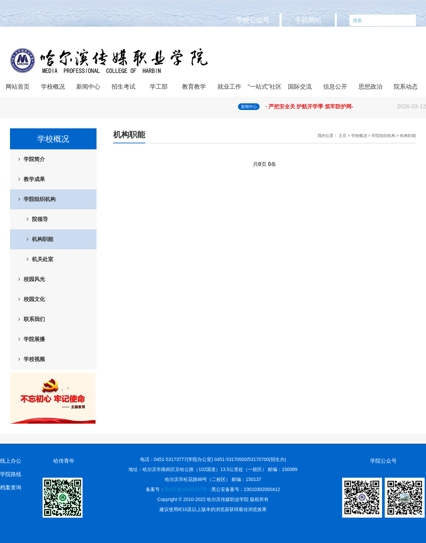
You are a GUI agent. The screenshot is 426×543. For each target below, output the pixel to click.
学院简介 (34, 159)
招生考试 (123, 86)
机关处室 (42, 259)
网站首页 (18, 86)
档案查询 (10, 487)
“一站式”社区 (265, 86)
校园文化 (34, 299)
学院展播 (34, 339)
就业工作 (229, 86)
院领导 (40, 219)
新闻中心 (88, 86)
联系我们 (34, 319)
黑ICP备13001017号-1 (187, 489)
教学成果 (34, 179)
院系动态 (406, 86)
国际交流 (300, 86)
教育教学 (194, 86)
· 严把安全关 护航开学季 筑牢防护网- (346, 107)
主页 (342, 135)
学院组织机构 (40, 199)
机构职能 (42, 239)
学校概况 (53, 86)
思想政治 (370, 86)
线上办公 (10, 461)
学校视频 (34, 359)
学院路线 (10, 474)
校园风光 (34, 279)
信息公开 (335, 86)
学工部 (159, 86)
